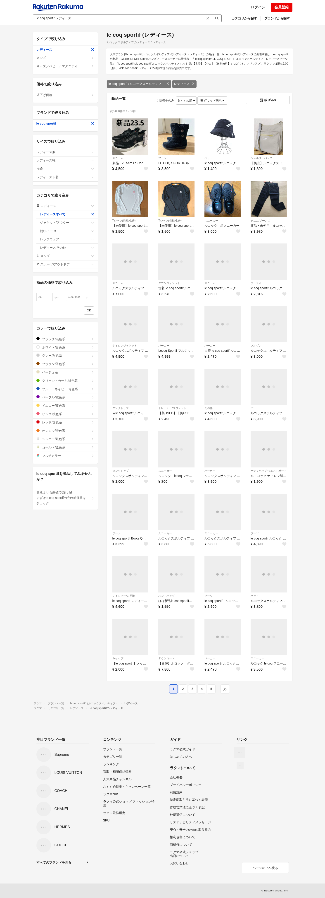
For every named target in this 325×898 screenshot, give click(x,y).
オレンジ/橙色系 (65, 431)
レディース (184, 84)
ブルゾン (256, 345)
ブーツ (162, 158)
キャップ (117, 658)
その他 (208, 408)
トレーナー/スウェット (172, 408)
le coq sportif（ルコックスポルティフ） (139, 84)
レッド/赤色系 (65, 422)
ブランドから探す (277, 18)
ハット (208, 158)
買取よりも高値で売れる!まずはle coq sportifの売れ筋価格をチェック (65, 498)
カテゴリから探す (244, 18)
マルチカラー (65, 455)
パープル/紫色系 (65, 397)
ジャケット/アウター (67, 222)
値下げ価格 (65, 95)
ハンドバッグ (166, 595)
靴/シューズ (67, 231)
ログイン (258, 7)
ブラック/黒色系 (65, 339)
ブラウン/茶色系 (65, 364)
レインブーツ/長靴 (123, 595)
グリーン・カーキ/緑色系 (65, 381)
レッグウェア (67, 239)
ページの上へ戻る (265, 868)
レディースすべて (67, 214)
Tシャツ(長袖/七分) (124, 220)
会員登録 (281, 7)
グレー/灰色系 (65, 355)
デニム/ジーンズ (260, 220)
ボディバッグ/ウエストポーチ (269, 470)
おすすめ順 (186, 100)
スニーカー (119, 158)
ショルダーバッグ (261, 158)
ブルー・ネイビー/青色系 (65, 389)
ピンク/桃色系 (65, 414)
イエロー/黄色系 (65, 405)
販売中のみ (164, 100)
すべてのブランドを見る (53, 862)
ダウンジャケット (169, 283)
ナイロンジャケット (124, 345)
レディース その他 (67, 247)
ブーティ (256, 283)
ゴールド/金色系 (65, 447)
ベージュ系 (65, 372)
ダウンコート (166, 658)
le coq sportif (65, 123)
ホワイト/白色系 (65, 347)
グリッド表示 (212, 100)
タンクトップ (120, 408)
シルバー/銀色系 (65, 439)
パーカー (163, 345)
